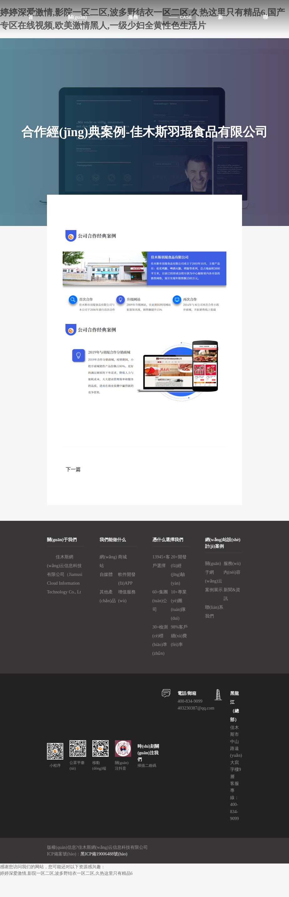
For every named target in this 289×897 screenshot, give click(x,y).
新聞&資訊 (232, 594)
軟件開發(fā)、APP (127, 579)
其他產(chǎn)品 (108, 596)
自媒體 (106, 574)
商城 (122, 557)
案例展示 (214, 589)
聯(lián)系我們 (214, 611)
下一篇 (73, 469)
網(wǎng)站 (108, 561)
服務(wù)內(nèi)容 (232, 568)
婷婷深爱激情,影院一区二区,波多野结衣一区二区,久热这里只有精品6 (66, 873)
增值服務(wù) (127, 596)
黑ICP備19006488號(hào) (103, 854)
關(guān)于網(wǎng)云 (213, 572)
